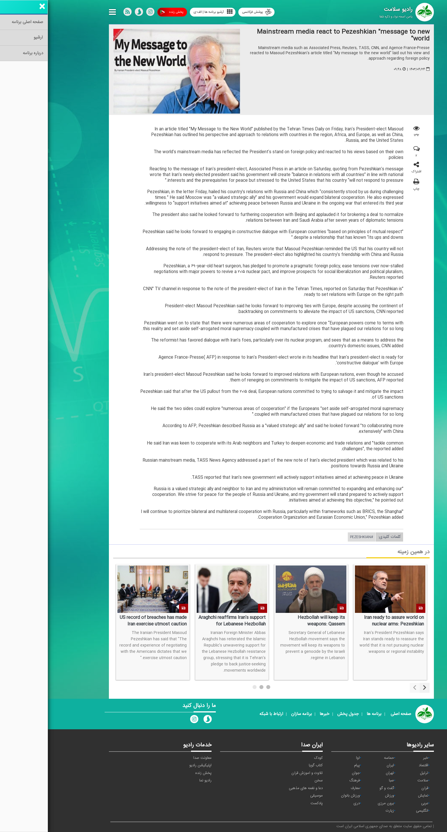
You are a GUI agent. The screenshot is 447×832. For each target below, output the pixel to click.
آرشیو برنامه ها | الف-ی (165, 12)
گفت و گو (339, 788)
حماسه (341, 758)
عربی (376, 803)
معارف (307, 788)
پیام (309, 765)
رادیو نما (157, 781)
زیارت (342, 811)
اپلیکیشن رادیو (152, 765)
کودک (270, 758)
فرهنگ (306, 781)
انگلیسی (374, 811)
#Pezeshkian (313, 537)
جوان (308, 773)
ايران (342, 765)
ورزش (341, 796)
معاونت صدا (154, 758)
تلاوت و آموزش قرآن (259, 773)
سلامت (374, 781)
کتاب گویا (268, 765)
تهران (342, 773)
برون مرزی (338, 803)
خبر (377, 758)
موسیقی (268, 796)
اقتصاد (375, 765)
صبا (343, 781)
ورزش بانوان (302, 796)
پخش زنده (123, 12)
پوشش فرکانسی (209, 12)
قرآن (376, 788)
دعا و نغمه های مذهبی (258, 788)
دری (309, 803)
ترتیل (376, 773)
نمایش (375, 796)
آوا (310, 758)
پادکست (269, 803)
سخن (271, 781)
